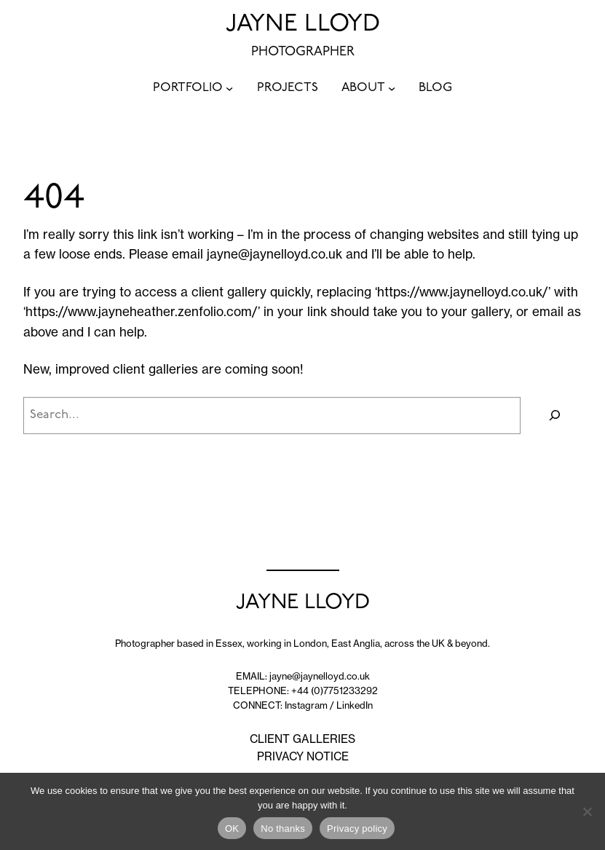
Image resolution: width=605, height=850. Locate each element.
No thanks (283, 828)
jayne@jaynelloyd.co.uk (274, 253)
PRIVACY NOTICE (303, 756)
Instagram (306, 705)
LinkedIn (354, 705)
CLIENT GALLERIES (302, 739)
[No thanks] (587, 811)
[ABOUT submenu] (391, 87)
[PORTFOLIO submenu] (229, 87)
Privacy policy (357, 828)
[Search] (555, 415)
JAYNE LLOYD (303, 24)
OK (232, 828)
